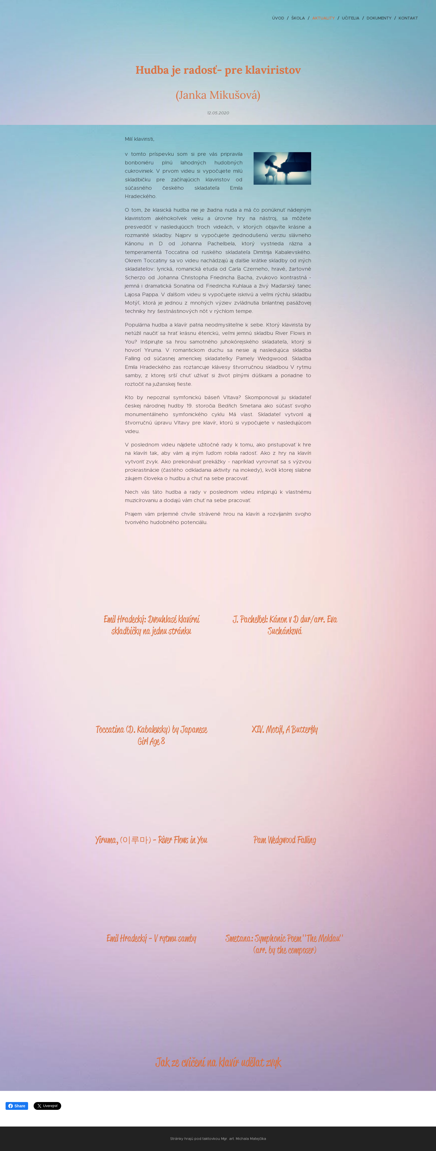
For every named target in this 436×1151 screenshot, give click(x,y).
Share (16, 1106)
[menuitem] (280, 18)
